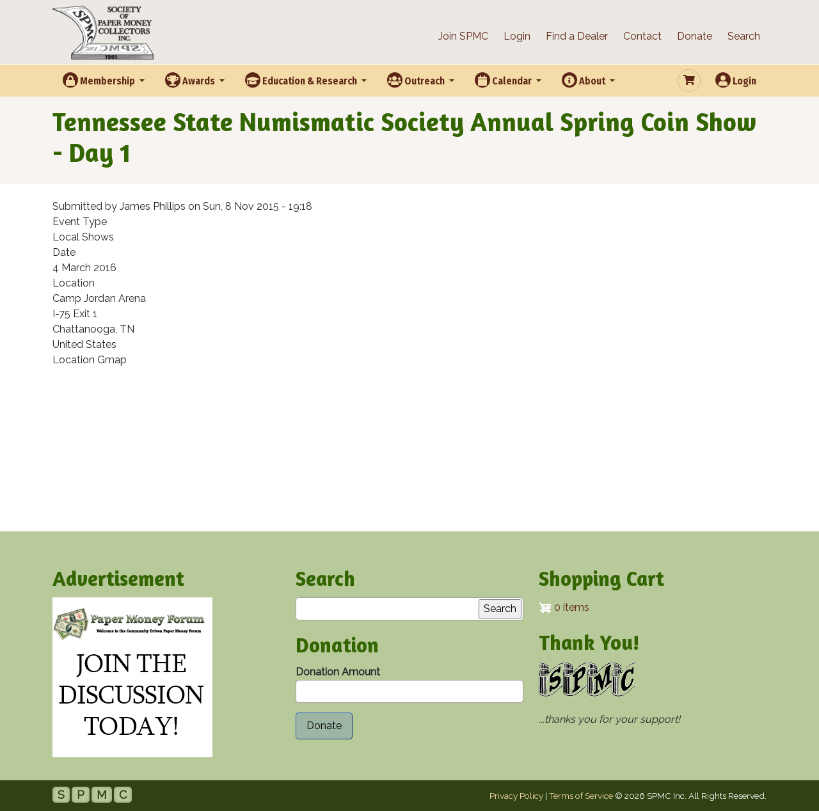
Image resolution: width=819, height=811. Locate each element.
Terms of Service (581, 796)
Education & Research (302, 80)
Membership (100, 80)
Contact (642, 36)
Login (517, 36)
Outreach (417, 80)
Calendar (504, 80)
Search (744, 36)
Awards (191, 80)
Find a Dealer (577, 36)
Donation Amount (338, 672)
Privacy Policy (516, 796)
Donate (694, 36)
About (584, 80)
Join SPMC (463, 36)
